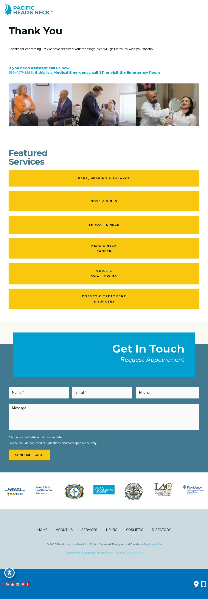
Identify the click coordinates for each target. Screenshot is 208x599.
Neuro (112, 529)
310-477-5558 (21, 73)
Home (42, 529)
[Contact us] (196, 584)
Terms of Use (123, 553)
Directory (161, 529)
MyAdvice (155, 544)
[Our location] (203, 584)
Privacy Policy (104, 553)
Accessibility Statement (79, 553)
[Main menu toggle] (199, 10)
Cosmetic (134, 529)
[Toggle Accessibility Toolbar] (9, 572)
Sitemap (138, 553)
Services (89, 529)
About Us (64, 529)
